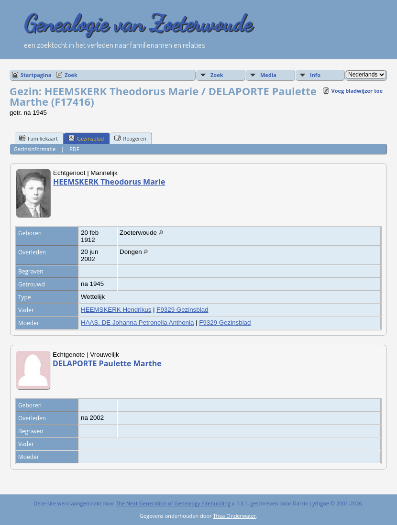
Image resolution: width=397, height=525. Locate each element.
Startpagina (36, 74)
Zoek (71, 74)
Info (315, 74)
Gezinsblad (86, 138)
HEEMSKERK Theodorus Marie (109, 181)
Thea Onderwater (234, 515)
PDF (74, 149)
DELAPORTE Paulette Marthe (107, 363)
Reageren (130, 138)
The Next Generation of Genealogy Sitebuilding (173, 503)
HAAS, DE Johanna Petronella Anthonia (137, 322)
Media (268, 74)
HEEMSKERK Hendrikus (116, 309)
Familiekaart (38, 138)
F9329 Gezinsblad (182, 309)
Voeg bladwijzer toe (357, 90)
